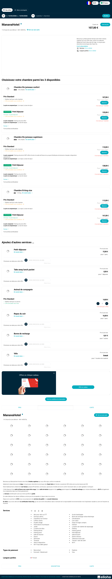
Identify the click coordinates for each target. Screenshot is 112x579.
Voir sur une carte (33, 30)
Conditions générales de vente (71, 576)
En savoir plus (31, 89)
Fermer (6, 126)
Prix (19, 407)
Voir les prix (105, 24)
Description (55, 407)
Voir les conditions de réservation (56, 399)
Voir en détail (88, 48)
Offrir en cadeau (83, 387)
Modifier (106, 16)
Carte (92, 407)
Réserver (104, 102)
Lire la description (82, 46)
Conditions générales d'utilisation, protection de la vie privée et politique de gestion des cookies (31, 576)
